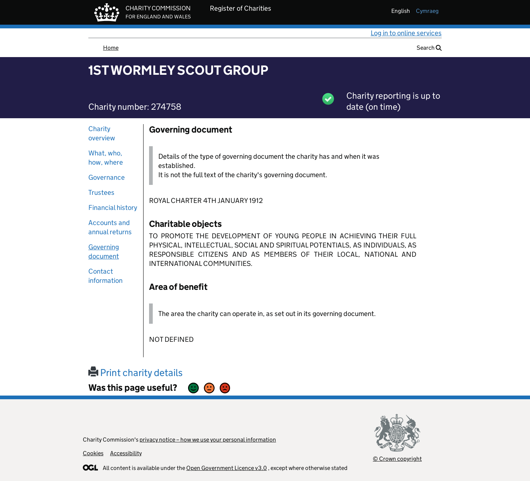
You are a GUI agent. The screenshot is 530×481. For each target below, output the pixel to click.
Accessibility (126, 453)
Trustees (101, 192)
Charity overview (101, 133)
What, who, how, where (105, 157)
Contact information (105, 276)
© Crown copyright (397, 458)
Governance (106, 177)
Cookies (93, 453)
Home (111, 47)
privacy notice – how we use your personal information (207, 439)
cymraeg (427, 10)
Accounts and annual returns (110, 227)
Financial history (112, 207)
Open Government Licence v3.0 (226, 467)
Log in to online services (406, 33)
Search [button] (429, 47)
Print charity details (135, 372)
